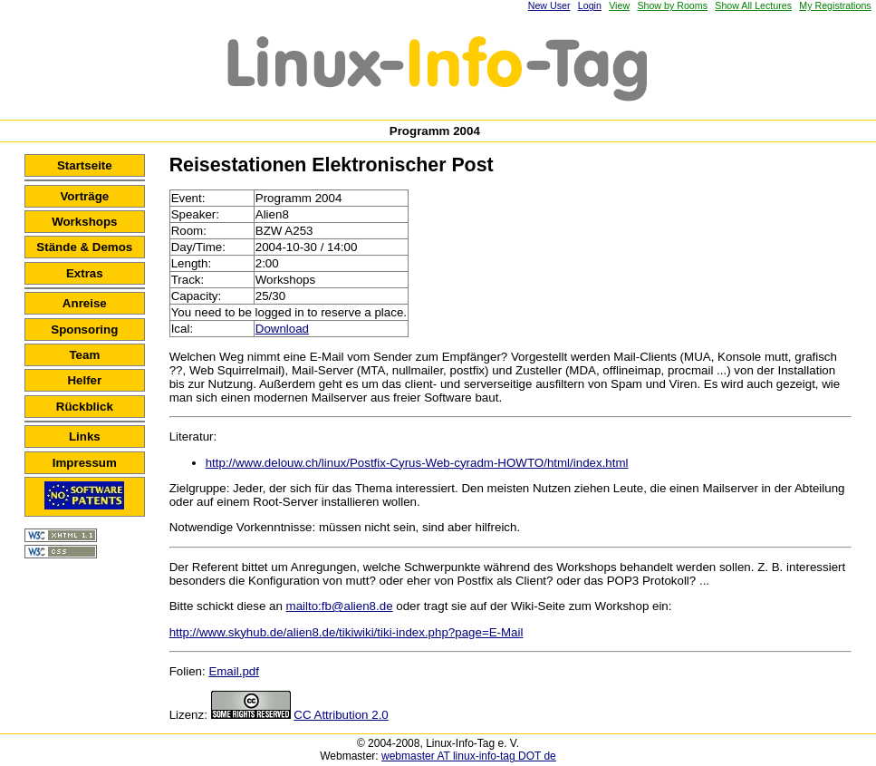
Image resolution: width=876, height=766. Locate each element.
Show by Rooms (672, 5)
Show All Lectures (753, 5)
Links (85, 436)
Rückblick (84, 406)
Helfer (84, 380)
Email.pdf (233, 671)
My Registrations (835, 5)
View (619, 5)
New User (549, 5)
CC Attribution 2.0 (341, 715)
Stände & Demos (84, 247)
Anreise (85, 303)
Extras (84, 273)
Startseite (84, 165)
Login (590, 5)
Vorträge (84, 196)
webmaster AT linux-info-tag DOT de (468, 756)
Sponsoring (84, 329)
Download (282, 328)
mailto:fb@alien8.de (339, 606)
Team (84, 355)
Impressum (85, 463)
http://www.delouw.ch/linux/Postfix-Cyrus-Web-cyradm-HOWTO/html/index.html (417, 463)
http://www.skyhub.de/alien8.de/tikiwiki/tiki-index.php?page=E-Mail (346, 632)
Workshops (84, 221)
